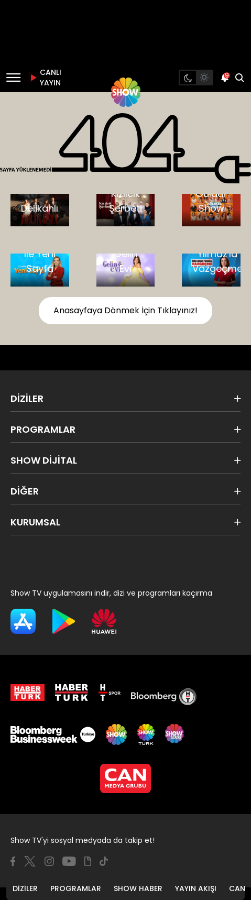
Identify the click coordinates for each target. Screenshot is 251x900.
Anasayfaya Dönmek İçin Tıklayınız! (125, 310)
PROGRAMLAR (75, 888)
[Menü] (13, 77)
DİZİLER (25, 888)
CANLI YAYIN (44, 77)
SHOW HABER (138, 888)
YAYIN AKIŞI (195, 888)
